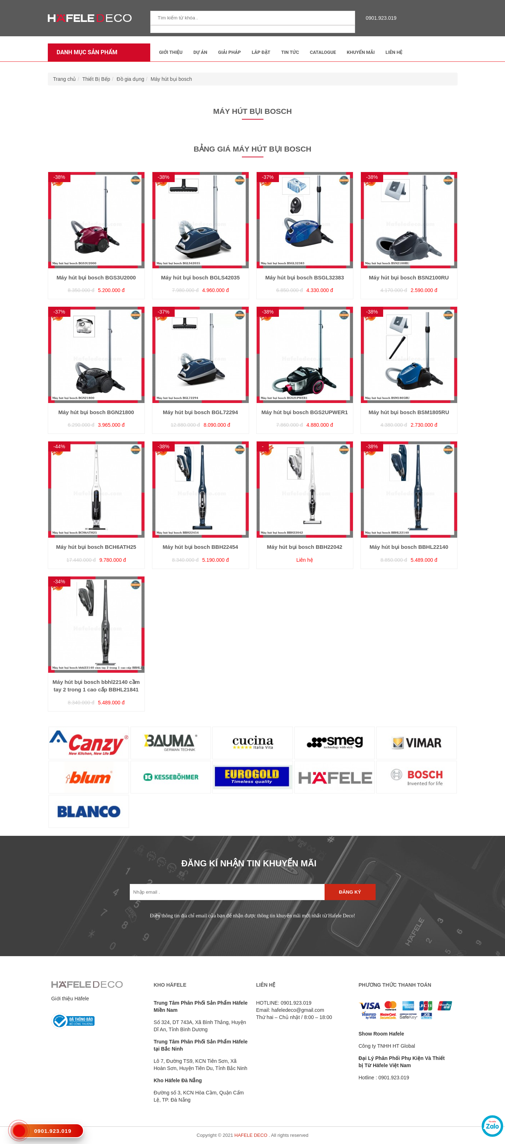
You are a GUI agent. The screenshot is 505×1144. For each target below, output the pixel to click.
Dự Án (200, 52)
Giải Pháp (229, 52)
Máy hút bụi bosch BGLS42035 (200, 277)
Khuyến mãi (361, 52)
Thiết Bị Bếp (96, 79)
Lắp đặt (261, 52)
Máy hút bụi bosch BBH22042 (305, 547)
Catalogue (323, 52)
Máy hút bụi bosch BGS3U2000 (96, 277)
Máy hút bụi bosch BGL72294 (200, 412)
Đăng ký (350, 892)
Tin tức (290, 52)
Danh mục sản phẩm (85, 52)
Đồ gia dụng (130, 79)
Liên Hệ (394, 52)
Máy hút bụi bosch (171, 79)
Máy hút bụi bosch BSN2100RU (409, 277)
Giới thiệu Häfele (70, 998)
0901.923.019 (379, 18)
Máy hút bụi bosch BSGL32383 (304, 277)
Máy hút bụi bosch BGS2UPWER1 (304, 412)
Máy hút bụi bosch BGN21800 (96, 412)
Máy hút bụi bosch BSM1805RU (408, 412)
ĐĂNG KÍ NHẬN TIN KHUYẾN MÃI (249, 863)
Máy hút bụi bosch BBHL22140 (408, 547)
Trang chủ (64, 79)
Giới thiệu (171, 52)
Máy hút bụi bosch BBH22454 (200, 547)
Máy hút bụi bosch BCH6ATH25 (96, 547)
